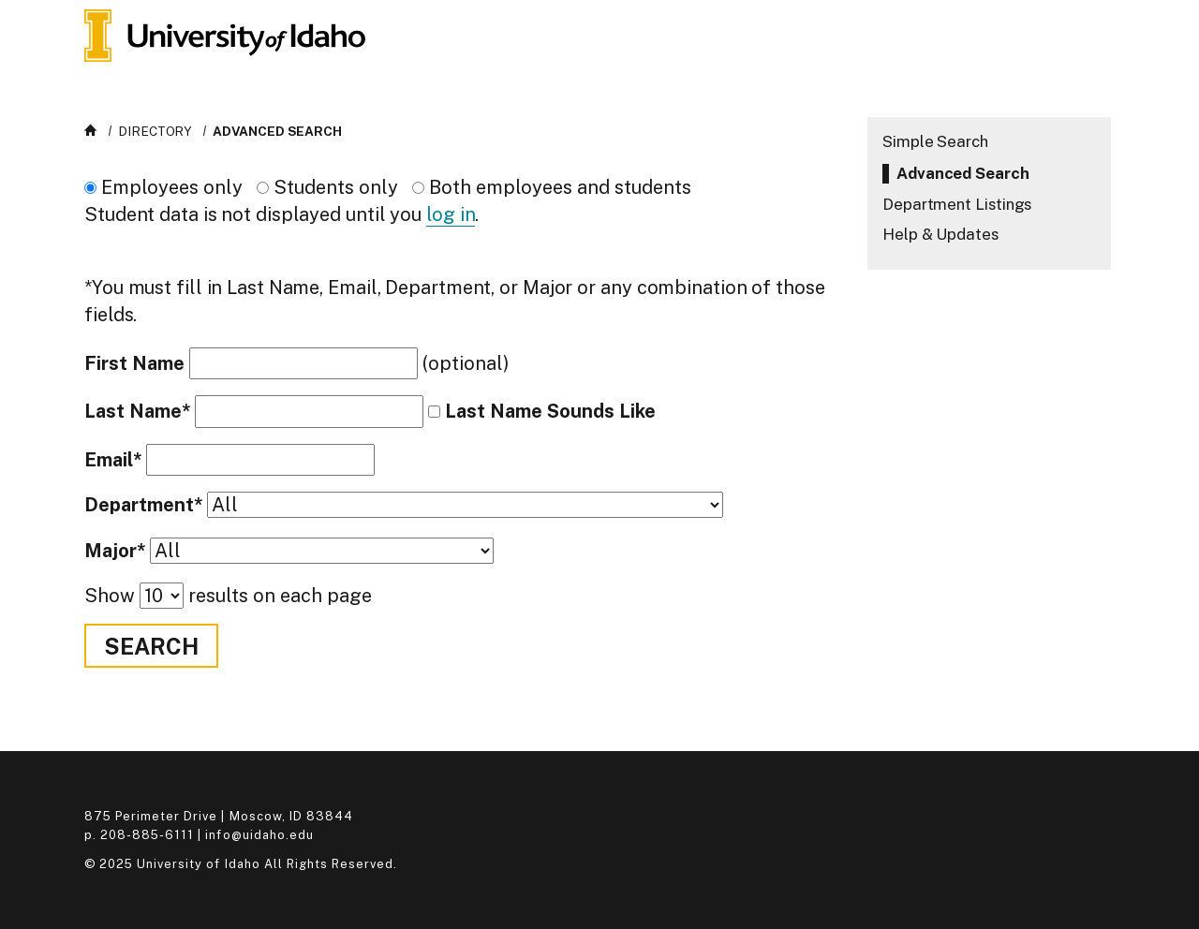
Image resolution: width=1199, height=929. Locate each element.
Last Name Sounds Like (550, 411)
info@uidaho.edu (259, 835)
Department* (143, 505)
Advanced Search (277, 131)
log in (450, 214)
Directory (155, 131)
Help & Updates (940, 234)
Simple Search (935, 141)
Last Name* (137, 411)
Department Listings (956, 204)
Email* (112, 460)
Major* (114, 551)
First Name (134, 363)
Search (151, 646)
